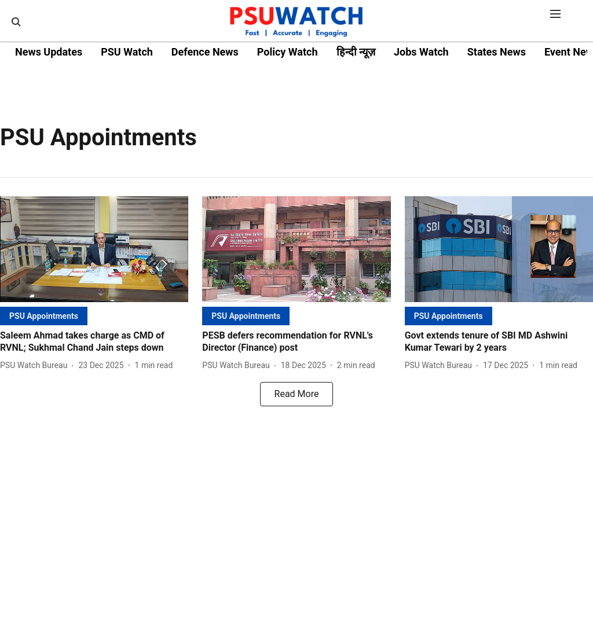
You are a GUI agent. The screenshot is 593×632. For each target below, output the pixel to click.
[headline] (94, 342)
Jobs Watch (421, 52)
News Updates (48, 52)
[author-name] (36, 365)
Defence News (205, 52)
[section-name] (43, 315)
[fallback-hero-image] (94, 249)
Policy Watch (287, 52)
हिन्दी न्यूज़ (355, 52)
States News (496, 52)
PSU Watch (127, 52)
